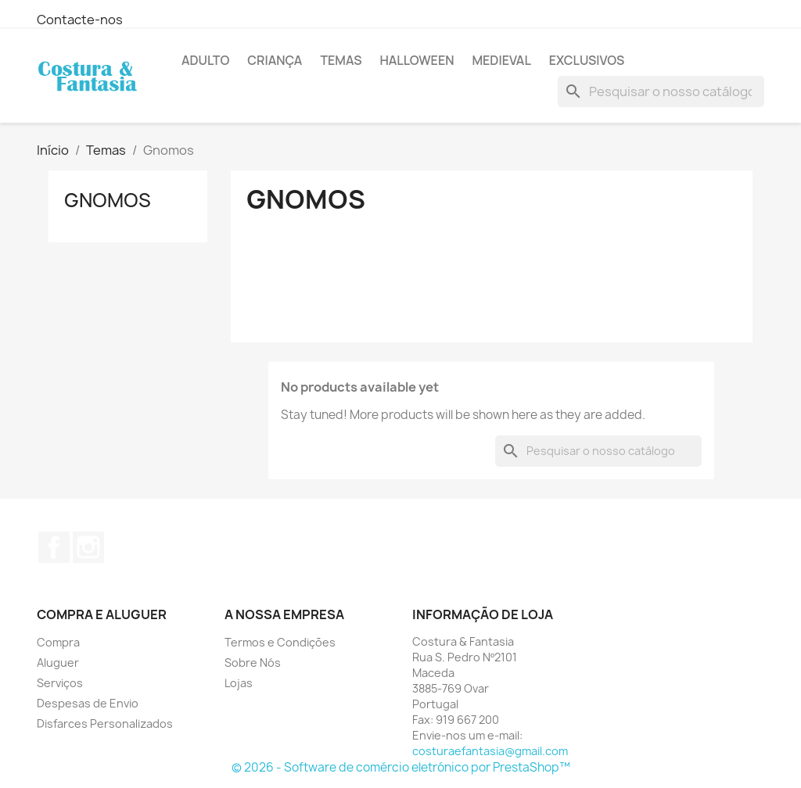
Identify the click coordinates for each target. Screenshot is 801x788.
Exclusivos (586, 60)
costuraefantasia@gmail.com (490, 750)
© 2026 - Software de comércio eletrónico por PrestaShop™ (401, 767)
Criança (274, 60)
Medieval (501, 60)
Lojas (238, 682)
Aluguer (58, 662)
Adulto (205, 60)
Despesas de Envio (87, 703)
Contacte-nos (80, 19)
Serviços (60, 682)
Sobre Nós (252, 662)
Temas (340, 60)
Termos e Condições (280, 642)
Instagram (88, 547)
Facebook (54, 547)
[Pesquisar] (661, 91)
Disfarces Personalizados (105, 723)
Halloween (416, 60)
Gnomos (107, 200)
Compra (58, 642)
